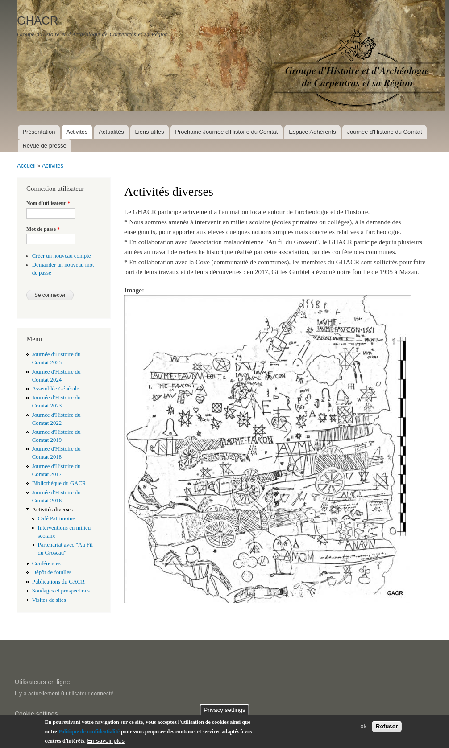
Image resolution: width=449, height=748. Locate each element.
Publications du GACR (58, 582)
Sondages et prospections (61, 591)
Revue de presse (44, 145)
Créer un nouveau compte (61, 256)
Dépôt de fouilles (51, 572)
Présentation (38, 131)
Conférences (46, 563)
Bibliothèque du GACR (59, 483)
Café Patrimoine (56, 518)
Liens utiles (149, 131)
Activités (76, 131)
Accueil (26, 165)
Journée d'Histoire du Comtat (384, 131)
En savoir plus (106, 740)
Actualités (111, 131)
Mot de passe (43, 229)
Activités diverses (52, 509)
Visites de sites (49, 600)
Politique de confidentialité (89, 731)
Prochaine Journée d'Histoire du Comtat (226, 131)
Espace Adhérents (312, 131)
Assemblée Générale (55, 389)
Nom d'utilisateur (48, 203)
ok (363, 726)
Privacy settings (224, 710)
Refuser (387, 726)
